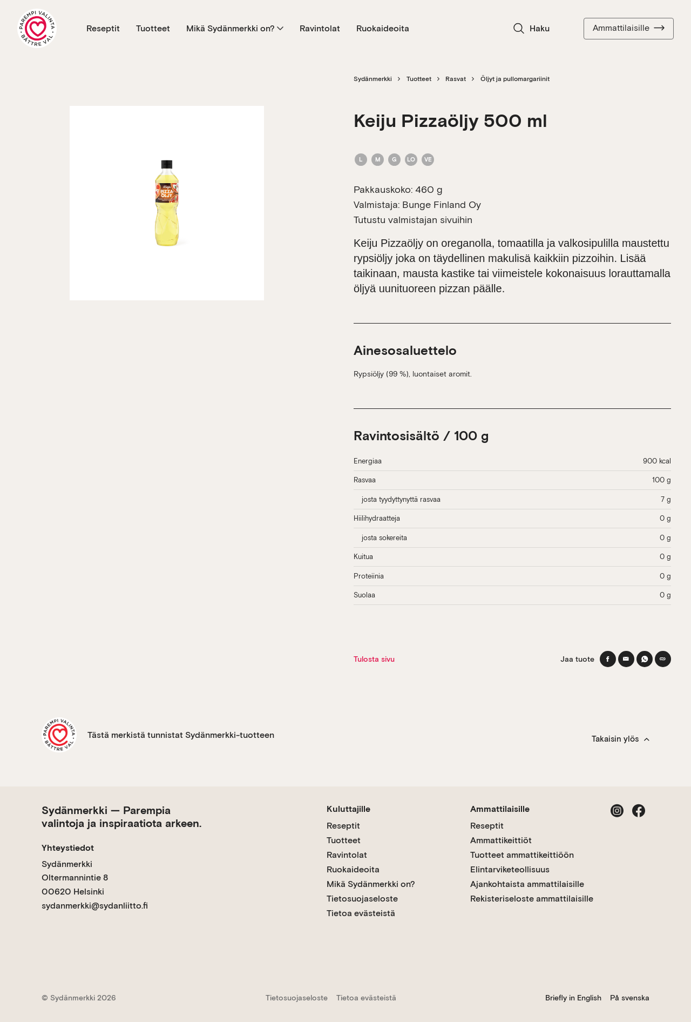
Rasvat (455, 79)
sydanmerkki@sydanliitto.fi (95, 905)
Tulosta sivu (374, 659)
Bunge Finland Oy (441, 204)
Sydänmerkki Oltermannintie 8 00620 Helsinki (75, 878)
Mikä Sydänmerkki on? (234, 28)
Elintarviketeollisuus (510, 869)
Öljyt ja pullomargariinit (515, 79)
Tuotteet (153, 28)
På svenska (629, 997)
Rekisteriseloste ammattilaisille (531, 898)
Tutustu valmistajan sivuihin (413, 219)
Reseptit (103, 28)
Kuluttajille (348, 809)
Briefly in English (573, 997)
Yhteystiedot (68, 848)
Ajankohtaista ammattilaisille (527, 884)
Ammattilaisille (629, 28)
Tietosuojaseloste (362, 898)
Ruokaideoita (382, 28)
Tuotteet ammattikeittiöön (522, 855)
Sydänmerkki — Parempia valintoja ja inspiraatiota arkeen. (121, 817)
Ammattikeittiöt (501, 840)
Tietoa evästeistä (361, 913)
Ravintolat (320, 28)
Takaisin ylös (620, 739)
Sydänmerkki (373, 79)
